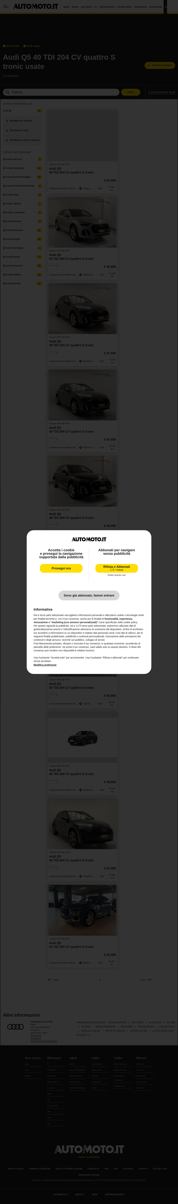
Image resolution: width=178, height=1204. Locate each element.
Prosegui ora (61, 568)
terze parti (87, 625)
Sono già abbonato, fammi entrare (89, 595)
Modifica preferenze (45, 665)
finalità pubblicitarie (53, 636)
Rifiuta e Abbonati (116, 568)
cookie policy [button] (130, 622)
